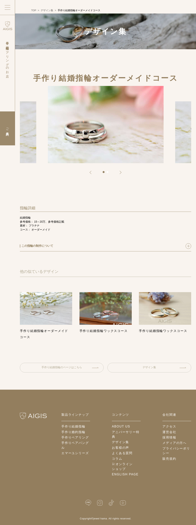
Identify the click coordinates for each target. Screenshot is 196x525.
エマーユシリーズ (75, 453)
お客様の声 (120, 447)
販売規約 (169, 458)
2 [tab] (108, 173)
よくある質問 (122, 453)
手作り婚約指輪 (73, 432)
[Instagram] (99, 502)
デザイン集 (164, 367)
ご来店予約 (7, 128)
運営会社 (169, 432)
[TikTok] (111, 502)
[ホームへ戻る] (33, 415)
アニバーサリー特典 (125, 434)
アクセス (169, 426)
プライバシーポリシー (176, 451)
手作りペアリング (75, 437)
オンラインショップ (122, 466)
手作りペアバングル (75, 445)
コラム (117, 458)
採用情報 (169, 437)
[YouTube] (122, 502)
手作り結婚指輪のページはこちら (69, 367)
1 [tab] (105, 173)
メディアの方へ (174, 442)
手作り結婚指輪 (73, 426)
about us (121, 426)
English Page (125, 474)
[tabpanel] (106, 124)
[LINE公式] (88, 502)
